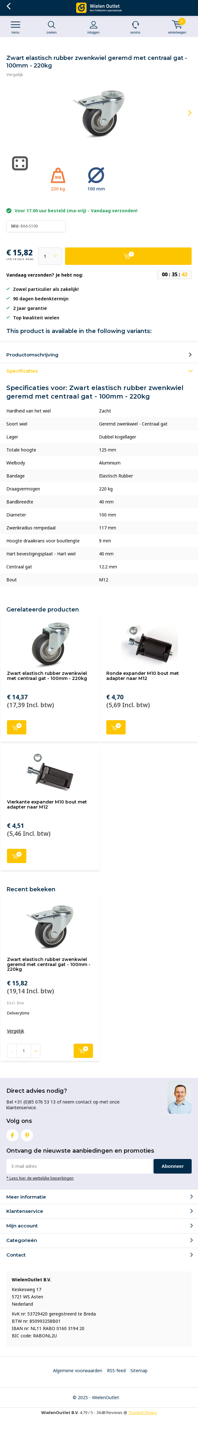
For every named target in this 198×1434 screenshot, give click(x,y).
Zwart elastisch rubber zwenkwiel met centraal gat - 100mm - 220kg (47, 675)
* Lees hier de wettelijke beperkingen (40, 1178)
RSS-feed (116, 1370)
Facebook (12, 1133)
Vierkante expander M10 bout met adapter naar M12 (47, 804)
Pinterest (27, 1133)
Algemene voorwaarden (77, 1370)
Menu (15, 27)
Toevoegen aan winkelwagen (16, 726)
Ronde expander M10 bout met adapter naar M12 (142, 675)
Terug (8, 6)
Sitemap (139, 1370)
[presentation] (185, 112)
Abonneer (173, 1166)
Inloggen (93, 27)
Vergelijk (14, 74)
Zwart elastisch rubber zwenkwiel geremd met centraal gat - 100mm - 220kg (48, 964)
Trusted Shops (142, 1412)
